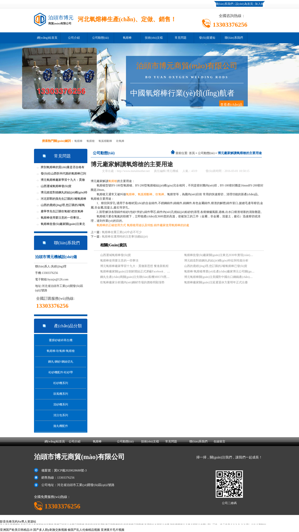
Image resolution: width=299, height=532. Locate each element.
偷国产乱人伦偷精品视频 (84, 529)
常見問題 (180, 37)
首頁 (192, 153)
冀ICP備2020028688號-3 (70, 470)
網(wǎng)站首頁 (47, 37)
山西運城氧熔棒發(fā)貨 (56, 186)
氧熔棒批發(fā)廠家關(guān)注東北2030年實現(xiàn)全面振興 (223, 255)
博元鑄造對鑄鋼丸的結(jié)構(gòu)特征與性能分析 (216, 260)
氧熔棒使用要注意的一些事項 (119, 260)
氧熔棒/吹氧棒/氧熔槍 (61, 350)
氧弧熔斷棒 (105, 141)
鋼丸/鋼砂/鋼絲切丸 (60, 361)
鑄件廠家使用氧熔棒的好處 (171, 225)
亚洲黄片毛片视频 (112, 529)
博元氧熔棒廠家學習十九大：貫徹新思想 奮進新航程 (134, 266)
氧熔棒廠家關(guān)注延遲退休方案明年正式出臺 (216, 282)
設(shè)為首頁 (244, 3)
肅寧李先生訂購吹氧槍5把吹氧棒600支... (62, 212)
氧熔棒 (127, 37)
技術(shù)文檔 (154, 37)
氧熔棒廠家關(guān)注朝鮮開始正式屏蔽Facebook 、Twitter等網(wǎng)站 (146, 271)
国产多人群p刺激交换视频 (50, 529)
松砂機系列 (60, 383)
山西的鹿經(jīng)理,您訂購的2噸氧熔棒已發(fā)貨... (63, 205)
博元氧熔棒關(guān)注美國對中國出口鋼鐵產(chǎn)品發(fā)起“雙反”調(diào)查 (234, 277)
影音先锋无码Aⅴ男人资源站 (18, 521)
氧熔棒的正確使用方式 (111, 225)
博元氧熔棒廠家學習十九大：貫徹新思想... (63, 180)
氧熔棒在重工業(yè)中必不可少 (122, 232)
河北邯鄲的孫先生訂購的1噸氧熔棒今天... (63, 199)
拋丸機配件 (60, 426)
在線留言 (219, 441)
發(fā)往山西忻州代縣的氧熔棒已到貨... (63, 174)
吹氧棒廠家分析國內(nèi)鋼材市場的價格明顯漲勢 (132, 282)
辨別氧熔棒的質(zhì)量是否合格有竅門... (62, 168)
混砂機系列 (60, 404)
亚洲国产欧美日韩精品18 (16, 529)
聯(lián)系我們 (224, 3)
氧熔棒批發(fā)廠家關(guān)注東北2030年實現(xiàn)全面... (63, 224)
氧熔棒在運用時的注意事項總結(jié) (125, 236)
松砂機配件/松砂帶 (61, 372)
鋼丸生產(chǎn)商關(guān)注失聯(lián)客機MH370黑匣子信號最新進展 (145, 277)
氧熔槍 (91, 141)
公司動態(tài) (100, 37)
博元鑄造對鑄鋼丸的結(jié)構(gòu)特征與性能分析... (64, 193)
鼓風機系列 (60, 393)
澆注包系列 (60, 415)
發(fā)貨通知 (207, 37)
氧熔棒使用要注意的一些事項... (61, 217)
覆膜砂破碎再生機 (60, 340)
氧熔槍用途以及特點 (140, 225)
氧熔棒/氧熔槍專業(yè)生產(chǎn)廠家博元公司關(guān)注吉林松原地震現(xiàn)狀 (236, 271)
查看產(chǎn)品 (231, 104)
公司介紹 (74, 37)
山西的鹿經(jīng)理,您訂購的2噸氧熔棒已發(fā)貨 (215, 266)
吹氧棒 (120, 141)
